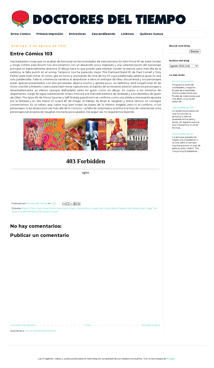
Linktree (127, 34)
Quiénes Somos (151, 34)
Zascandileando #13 (183, 107)
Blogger (171, 358)
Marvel (114, 208)
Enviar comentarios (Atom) (40, 330)
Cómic (33, 208)
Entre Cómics (21, 34)
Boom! (25, 208)
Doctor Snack (69, 208)
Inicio (88, 325)
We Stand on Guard (48, 211)
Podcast (122, 208)
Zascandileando (103, 34)
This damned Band (27, 211)
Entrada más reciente (23, 325)
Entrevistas (77, 34)
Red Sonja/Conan (136, 208)
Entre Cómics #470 (183, 81)
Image (94, 208)
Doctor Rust (55, 208)
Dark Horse (42, 208)
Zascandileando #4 (182, 133)
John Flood (104, 208)
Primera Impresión (49, 34)
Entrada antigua (150, 325)
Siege (149, 208)
